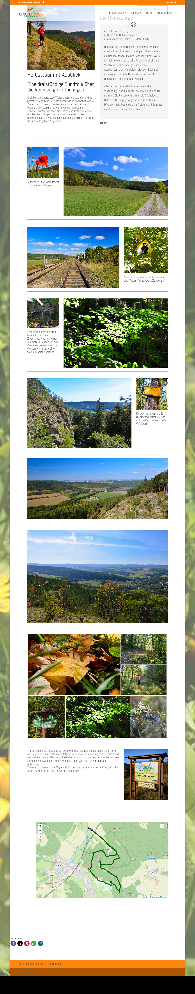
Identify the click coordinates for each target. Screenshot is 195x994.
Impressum (54, 964)
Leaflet (145, 897)
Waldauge (136, 13)
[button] (13, 943)
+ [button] (40, 826)
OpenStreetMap (158, 897)
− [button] (40, 830)
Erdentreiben (116, 13)
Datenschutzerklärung (31, 964)
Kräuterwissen (165, 13)
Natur (149, 13)
